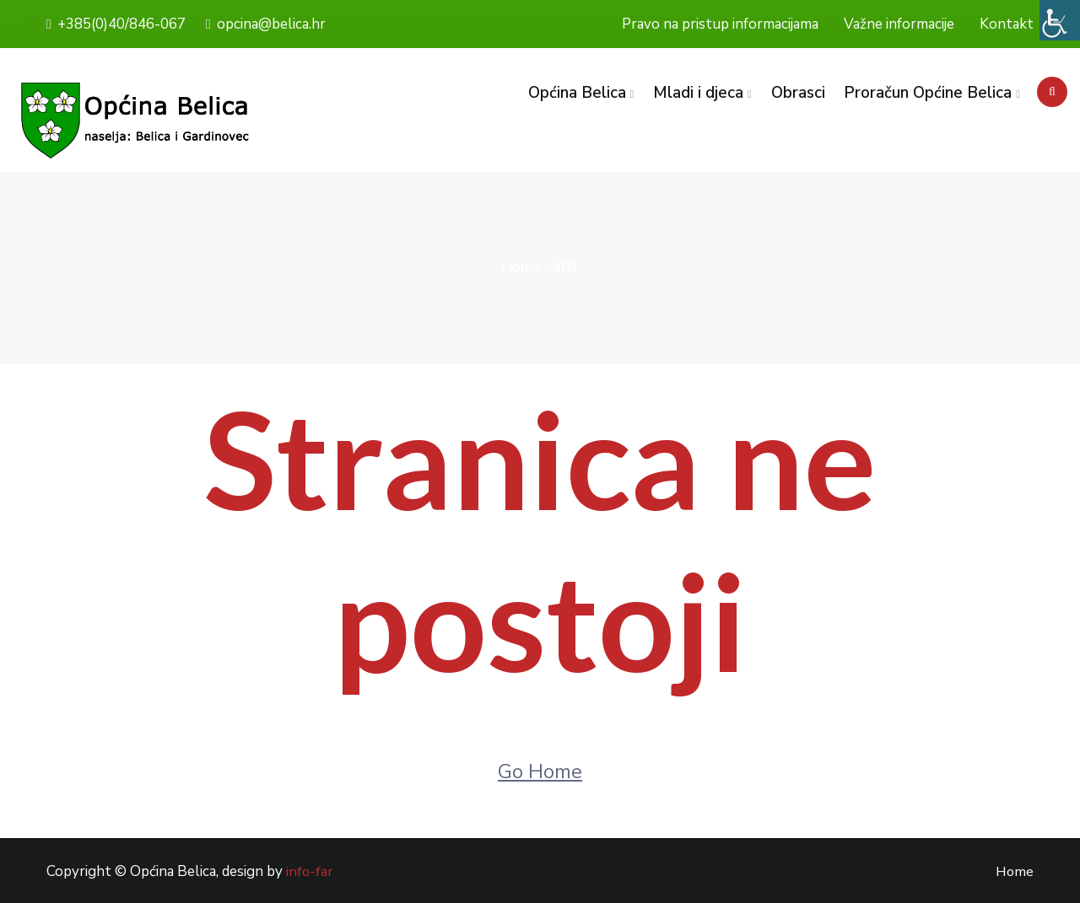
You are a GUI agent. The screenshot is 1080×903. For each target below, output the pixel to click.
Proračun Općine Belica (927, 93)
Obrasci (797, 93)
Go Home (540, 771)
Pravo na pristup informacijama (720, 24)
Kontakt (1007, 24)
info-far (310, 871)
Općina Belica (576, 93)
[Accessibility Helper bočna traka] (1060, 20)
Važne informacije (899, 24)
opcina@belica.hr (266, 24)
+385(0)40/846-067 (116, 24)
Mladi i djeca (698, 93)
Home (521, 267)
